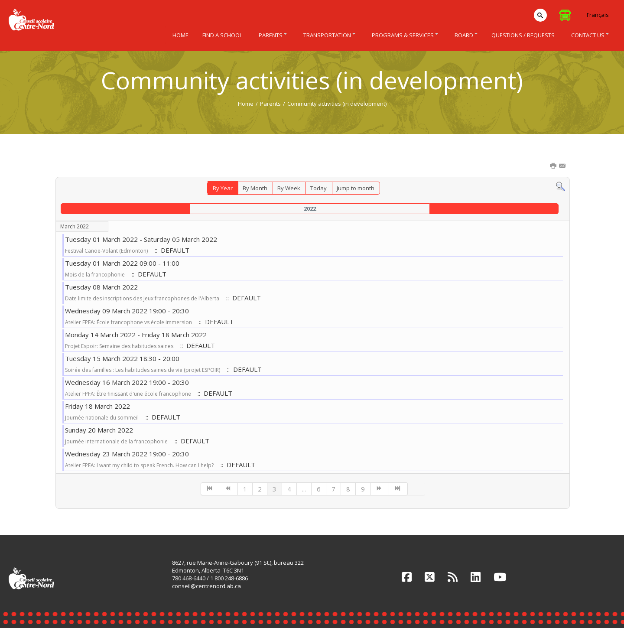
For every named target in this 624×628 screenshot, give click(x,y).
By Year (223, 188)
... (304, 489)
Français (598, 15)
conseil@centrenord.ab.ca (206, 586)
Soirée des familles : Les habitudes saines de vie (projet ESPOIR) (142, 370)
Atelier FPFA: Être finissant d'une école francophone (128, 393)
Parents (270, 103)
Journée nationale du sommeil (102, 417)
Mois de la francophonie (95, 274)
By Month (255, 188)
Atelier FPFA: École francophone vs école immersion (128, 322)
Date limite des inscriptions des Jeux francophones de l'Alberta (142, 298)
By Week (288, 188)
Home (246, 103)
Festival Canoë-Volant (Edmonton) (106, 250)
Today (318, 188)
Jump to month (355, 188)
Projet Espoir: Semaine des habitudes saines (119, 346)
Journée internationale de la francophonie (116, 441)
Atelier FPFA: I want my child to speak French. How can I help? (139, 465)
